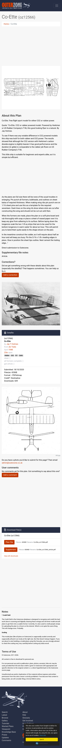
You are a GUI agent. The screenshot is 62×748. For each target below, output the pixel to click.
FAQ (24, 715)
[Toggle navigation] (56, 5)
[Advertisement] (31, 44)
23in (6, 352)
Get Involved (27, 721)
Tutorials (5, 723)
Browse (5, 718)
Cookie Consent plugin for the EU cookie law (42, 743)
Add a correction (10, 275)
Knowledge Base (9, 732)
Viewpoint (6, 729)
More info (43, 735)
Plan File (9, 542)
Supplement (11, 549)
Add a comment (10, 475)
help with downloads (11, 556)
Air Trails (12, 347)
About (25, 712)
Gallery (5, 721)
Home (6, 24)
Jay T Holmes (12, 344)
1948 (11, 350)
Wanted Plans (7, 726)
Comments (6, 740)
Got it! (42, 739)
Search (5, 712)
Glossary (26, 718)
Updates (5, 737)
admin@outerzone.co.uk (12, 463)
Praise (4, 735)
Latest (4, 715)
